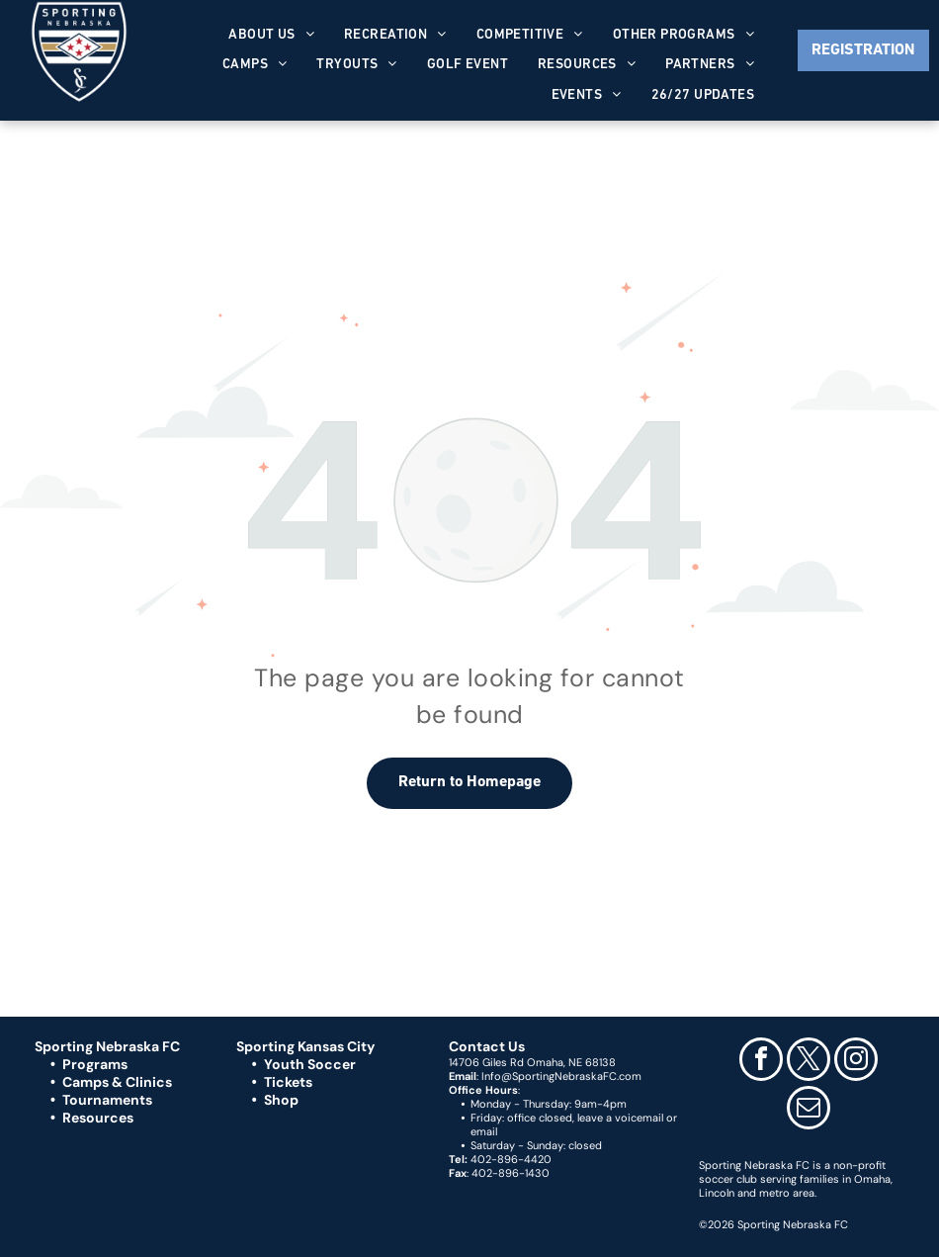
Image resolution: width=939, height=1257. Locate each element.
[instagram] (856, 1061)
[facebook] (761, 1061)
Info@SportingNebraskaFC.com (561, 1076)
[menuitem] (271, 35)
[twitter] (808, 1061)
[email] (808, 1110)
